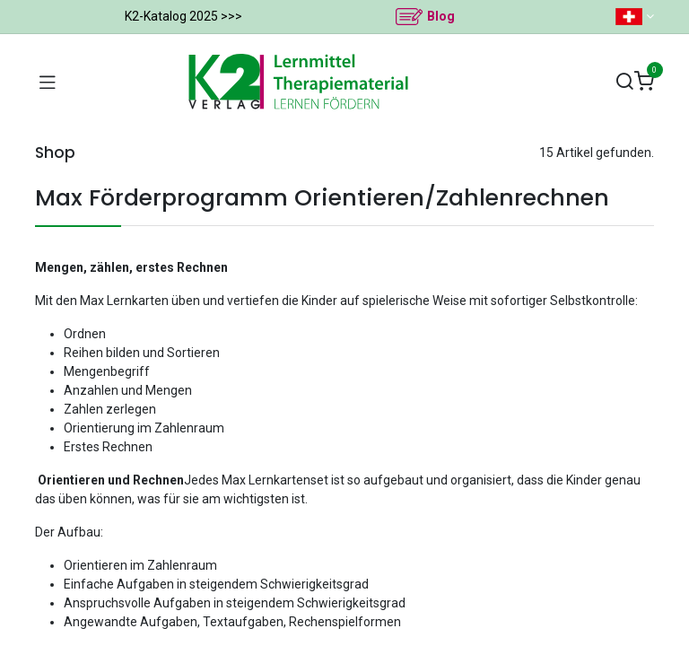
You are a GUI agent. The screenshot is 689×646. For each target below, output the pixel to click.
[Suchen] (624, 82)
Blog (441, 16)
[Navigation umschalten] (47, 82)
